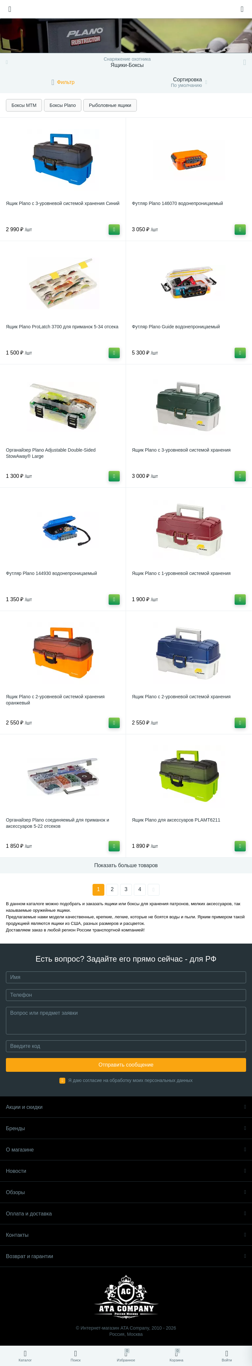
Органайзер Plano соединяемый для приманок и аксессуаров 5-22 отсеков (57, 823)
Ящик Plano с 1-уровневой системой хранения (181, 573)
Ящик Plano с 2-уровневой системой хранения (181, 696)
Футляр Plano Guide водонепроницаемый (176, 326)
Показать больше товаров (126, 865)
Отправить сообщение (125, 1065)
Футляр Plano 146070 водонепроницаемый (177, 203)
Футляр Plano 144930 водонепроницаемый (51, 573)
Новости (126, 1171)
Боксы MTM (23, 105)
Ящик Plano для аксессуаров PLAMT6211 (176, 820)
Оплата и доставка (126, 1213)
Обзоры (126, 1192)
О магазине (126, 1149)
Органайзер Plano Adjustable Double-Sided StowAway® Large (50, 453)
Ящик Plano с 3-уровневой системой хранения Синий (62, 203)
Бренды (126, 1128)
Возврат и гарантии (126, 1256)
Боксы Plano (63, 105)
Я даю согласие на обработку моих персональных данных (130, 1080)
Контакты (126, 1235)
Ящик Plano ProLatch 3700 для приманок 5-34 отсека (62, 326)
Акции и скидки (126, 1107)
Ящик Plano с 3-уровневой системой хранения (181, 450)
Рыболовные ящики (110, 105)
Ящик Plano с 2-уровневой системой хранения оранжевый (55, 699)
